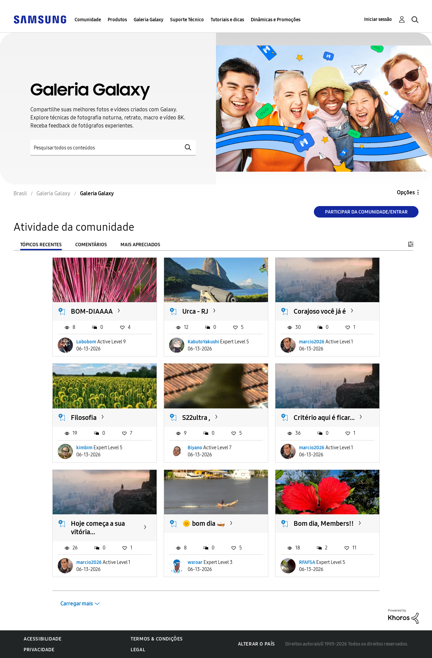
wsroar (195, 562)
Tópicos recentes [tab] (41, 245)
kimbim (84, 448)
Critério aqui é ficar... (324, 417)
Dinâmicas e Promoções (275, 20)
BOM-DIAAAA (92, 311)
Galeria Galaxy (148, 20)
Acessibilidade (42, 639)
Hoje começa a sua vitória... (98, 527)
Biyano (195, 448)
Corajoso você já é (320, 311)
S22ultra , (196, 417)
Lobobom (86, 342)
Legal (138, 650)
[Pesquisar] (113, 147)
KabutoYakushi (203, 342)
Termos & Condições (157, 639)
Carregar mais (76, 603)
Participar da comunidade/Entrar (366, 212)
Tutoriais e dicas (227, 20)
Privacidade (39, 650)
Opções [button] (406, 192)
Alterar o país (256, 644)
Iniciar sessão (378, 19)
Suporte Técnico (187, 20)
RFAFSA (307, 562)
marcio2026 (311, 342)
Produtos (117, 20)
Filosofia (84, 417)
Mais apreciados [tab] (140, 245)
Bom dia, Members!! (324, 523)
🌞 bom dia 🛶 (203, 523)
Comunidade (88, 20)
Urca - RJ (195, 311)
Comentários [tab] (91, 245)
